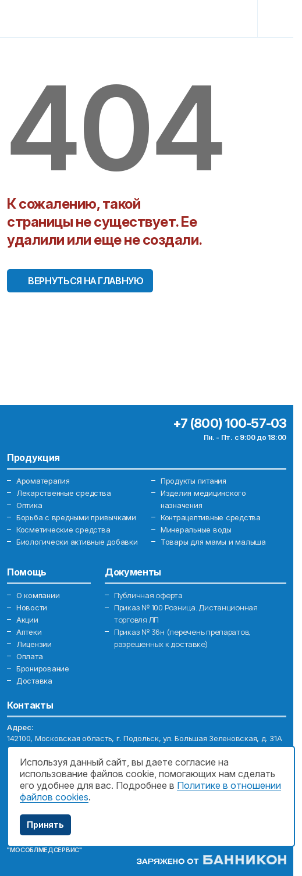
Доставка (34, 680)
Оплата (29, 656)
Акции (27, 619)
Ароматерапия (43, 480)
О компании (37, 595)
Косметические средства (63, 529)
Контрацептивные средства (211, 517)
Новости (31, 607)
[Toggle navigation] (277, 18)
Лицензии (34, 644)
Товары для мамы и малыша (213, 541)
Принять (45, 824)
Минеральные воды (196, 529)
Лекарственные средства (63, 493)
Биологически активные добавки (76, 541)
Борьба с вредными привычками (76, 517)
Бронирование (42, 668)
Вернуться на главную (86, 281)
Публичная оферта (148, 595)
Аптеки (28, 632)
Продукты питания (193, 480)
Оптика (29, 505)
